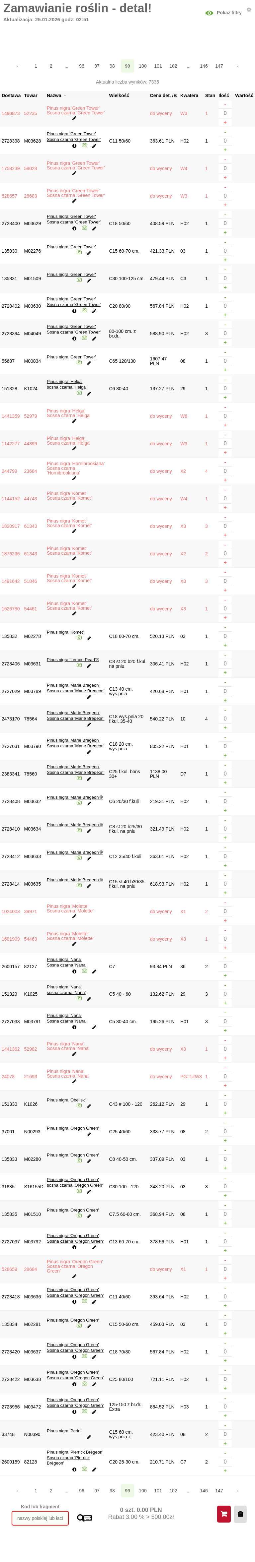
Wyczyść (240, 1514)
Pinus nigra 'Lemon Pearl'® (73, 659)
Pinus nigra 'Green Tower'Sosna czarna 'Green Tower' (74, 136)
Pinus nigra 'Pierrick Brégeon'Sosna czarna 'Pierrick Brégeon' (75, 1458)
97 (97, 66)
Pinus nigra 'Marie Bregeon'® (75, 797)
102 (173, 66)
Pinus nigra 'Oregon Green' (73, 1128)
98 (112, 66)
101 (158, 66)
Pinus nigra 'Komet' (65, 632)
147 (219, 66)
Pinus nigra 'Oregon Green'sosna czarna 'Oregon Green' (75, 1182)
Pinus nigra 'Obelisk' (66, 1099)
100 (142, 66)
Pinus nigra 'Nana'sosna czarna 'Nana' (66, 989)
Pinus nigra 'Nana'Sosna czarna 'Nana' (66, 962)
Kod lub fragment (40, 1506)
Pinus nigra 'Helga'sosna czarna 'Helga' (67, 384)
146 (204, 66)
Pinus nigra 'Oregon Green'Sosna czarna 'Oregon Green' (75, 1238)
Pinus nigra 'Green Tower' (71, 246)
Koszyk (224, 1514)
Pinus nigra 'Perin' (64, 1430)
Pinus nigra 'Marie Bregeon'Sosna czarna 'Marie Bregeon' (75, 688)
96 (81, 66)
